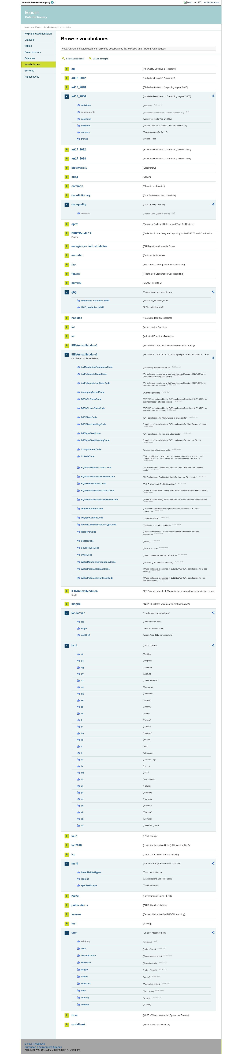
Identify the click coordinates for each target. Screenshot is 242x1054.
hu (82, 733)
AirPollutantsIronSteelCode (95, 383)
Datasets (30, 39)
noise (75, 895)
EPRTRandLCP (82, 233)
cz (82, 680)
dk (82, 693)
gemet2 (76, 282)
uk (82, 825)
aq (73, 68)
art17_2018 (79, 158)
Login (189, 2)
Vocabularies (32, 64)
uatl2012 (85, 635)
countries (86, 119)
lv (82, 766)
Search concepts (100, 59)
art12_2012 (79, 78)
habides (77, 317)
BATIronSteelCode (91, 433)
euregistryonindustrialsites (89, 246)
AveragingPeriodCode (93, 392)
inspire (76, 603)
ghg (74, 292)
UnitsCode (86, 554)
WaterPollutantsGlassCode (95, 569)
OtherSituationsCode (92, 508)
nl (82, 779)
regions (85, 879)
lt (82, 753)
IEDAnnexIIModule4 (85, 591)
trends (84, 139)
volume (85, 1004)
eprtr (75, 224)
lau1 (74, 645)
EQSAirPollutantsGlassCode (96, 467)
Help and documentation (38, 33)
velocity (85, 997)
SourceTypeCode (90, 548)
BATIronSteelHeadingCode (95, 440)
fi (82, 720)
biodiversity (79, 167)
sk (82, 819)
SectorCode (87, 541)
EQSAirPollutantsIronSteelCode (98, 476)
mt (82, 772)
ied (74, 336)
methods (85, 125)
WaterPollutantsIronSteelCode (97, 578)
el (82, 707)
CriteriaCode (88, 456)
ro (82, 799)
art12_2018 (79, 87)
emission (86, 962)
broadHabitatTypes (91, 872)
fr (82, 726)
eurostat (77, 255)
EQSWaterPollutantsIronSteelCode (99, 499)
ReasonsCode (88, 531)
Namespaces (32, 76)
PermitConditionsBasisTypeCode (98, 524)
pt (82, 792)
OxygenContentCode (92, 517)
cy (82, 674)
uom (74, 932)
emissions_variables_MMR (95, 300)
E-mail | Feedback (35, 1043)
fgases (76, 273)
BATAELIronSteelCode (93, 408)
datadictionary (81, 195)
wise (75, 1015)
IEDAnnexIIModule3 (85, 354)
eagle (84, 628)
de (82, 687)
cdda (75, 176)
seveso (76, 914)
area (83, 948)
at (82, 654)
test (74, 923)
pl (82, 786)
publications (80, 905)
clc (82, 621)
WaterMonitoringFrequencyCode (98, 562)
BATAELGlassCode (91, 399)
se (82, 805)
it (82, 746)
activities (86, 105)
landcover (78, 613)
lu (82, 759)
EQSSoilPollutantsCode (93, 483)
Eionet (38, 27)
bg (82, 667)
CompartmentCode (91, 449)
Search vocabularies (75, 59)
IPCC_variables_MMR (92, 307)
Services (29, 70)
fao (74, 264)
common (77, 186)
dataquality (79, 204)
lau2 (74, 836)
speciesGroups (89, 885)
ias (73, 327)
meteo (84, 976)
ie (82, 739)
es (82, 713)
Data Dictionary (50, 27)
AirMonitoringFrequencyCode (97, 367)
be (82, 660)
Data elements (33, 52)
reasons (85, 132)
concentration (88, 955)
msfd (75, 863)
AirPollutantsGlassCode (94, 374)
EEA (39, 2)
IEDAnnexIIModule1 (85, 345)
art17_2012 (79, 149)
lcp (74, 854)
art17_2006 (79, 96)
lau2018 (77, 845)
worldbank (78, 1024)
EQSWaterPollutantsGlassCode (97, 490)
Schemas (30, 58)
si (82, 812)
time (83, 990)
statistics (86, 983)
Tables (28, 45)
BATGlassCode (89, 417)
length (84, 969)
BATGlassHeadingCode (93, 424)
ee (82, 700)
